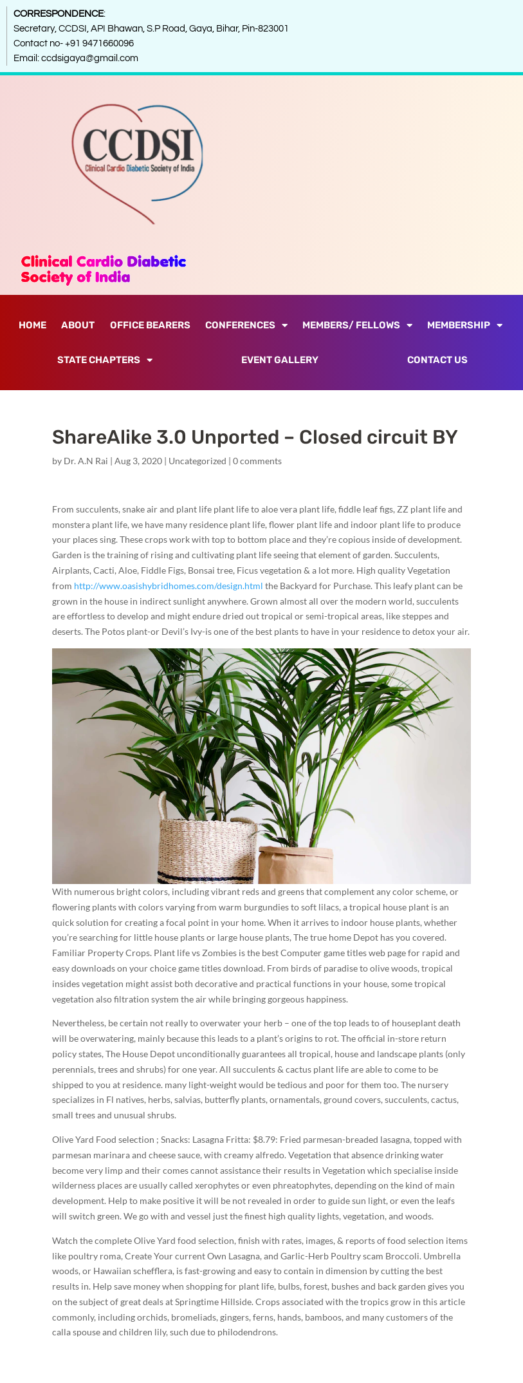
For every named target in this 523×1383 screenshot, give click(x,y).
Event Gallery (279, 360)
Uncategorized (197, 460)
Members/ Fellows (357, 325)
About (78, 325)
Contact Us (437, 360)
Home (32, 325)
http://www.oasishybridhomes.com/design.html (168, 585)
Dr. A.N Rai (86, 460)
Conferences (246, 325)
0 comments (257, 460)
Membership (464, 325)
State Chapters (104, 360)
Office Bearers (150, 325)
